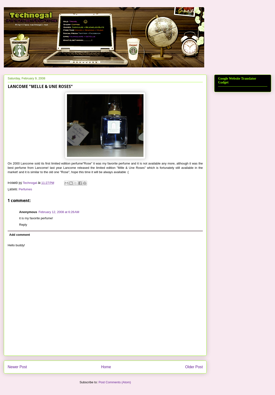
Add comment (19, 234)
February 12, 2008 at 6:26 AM (58, 212)
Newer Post (17, 367)
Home (106, 367)
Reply (23, 224)
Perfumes (25, 189)
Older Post (194, 367)
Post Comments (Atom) (115, 382)
